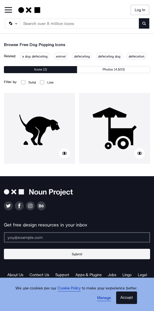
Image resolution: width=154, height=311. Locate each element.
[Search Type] (12, 23)
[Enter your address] (77, 237)
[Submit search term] (144, 23)
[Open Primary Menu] (8, 10)
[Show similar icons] (64, 153)
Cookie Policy (69, 288)
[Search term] (80, 23)
